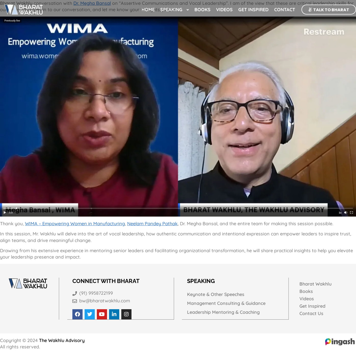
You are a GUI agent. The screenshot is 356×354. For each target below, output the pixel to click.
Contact (284, 9)
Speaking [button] (171, 9)
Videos (224, 9)
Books (202, 9)
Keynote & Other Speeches (216, 294)
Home (148, 9)
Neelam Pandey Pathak (152, 223)
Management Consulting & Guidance (226, 303)
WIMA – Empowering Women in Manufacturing (75, 223)
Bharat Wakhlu (315, 284)
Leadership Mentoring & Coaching (223, 312)
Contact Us (311, 314)
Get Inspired (253, 9)
